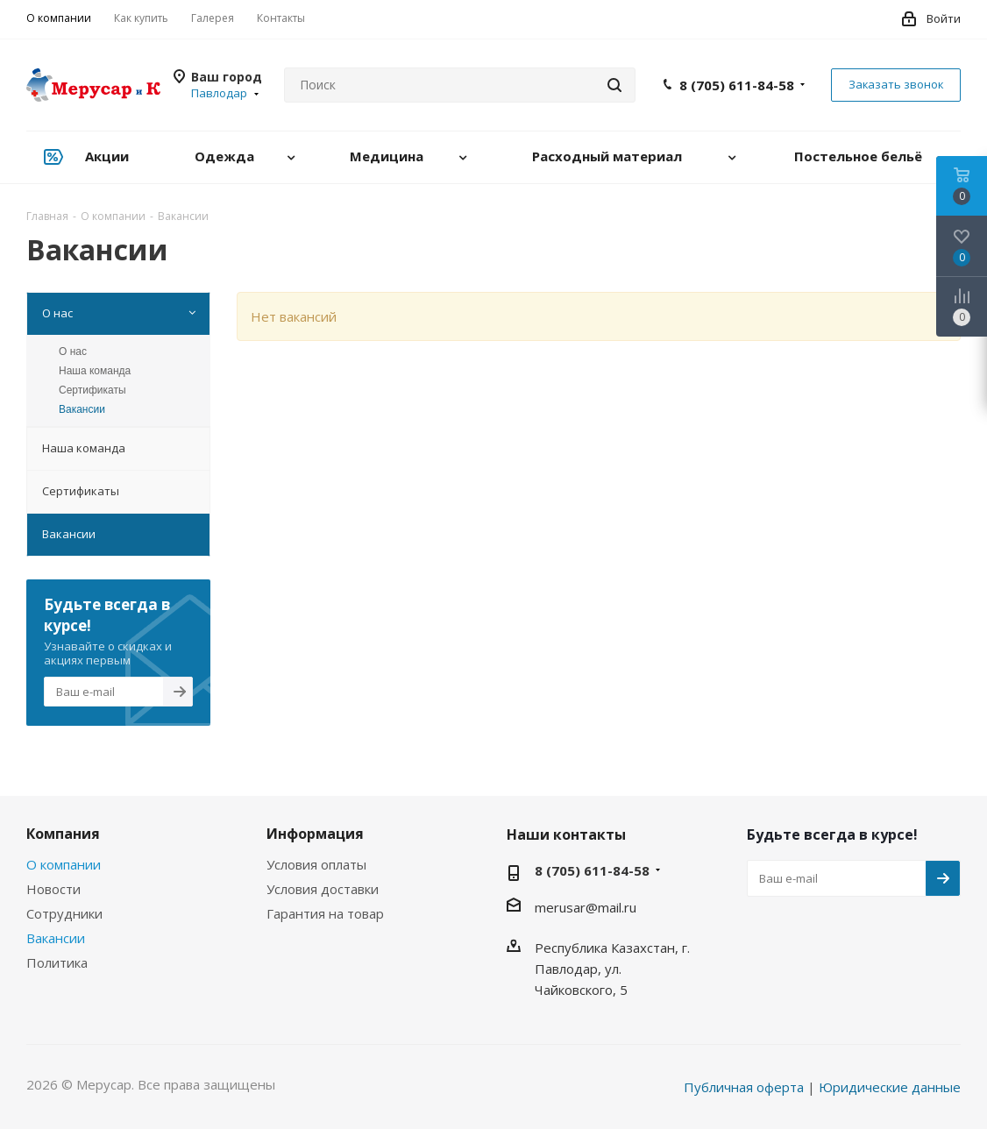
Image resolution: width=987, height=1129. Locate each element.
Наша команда (95, 371)
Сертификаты (92, 390)
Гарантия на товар (325, 913)
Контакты (281, 18)
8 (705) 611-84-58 (736, 85)
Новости (53, 889)
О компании (58, 18)
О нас (73, 351)
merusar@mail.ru (585, 907)
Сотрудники (64, 913)
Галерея (212, 18)
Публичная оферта (744, 1087)
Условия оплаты (316, 864)
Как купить (141, 18)
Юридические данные (890, 1087)
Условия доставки (322, 889)
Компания (63, 833)
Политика (57, 962)
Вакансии (82, 409)
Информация (315, 833)
